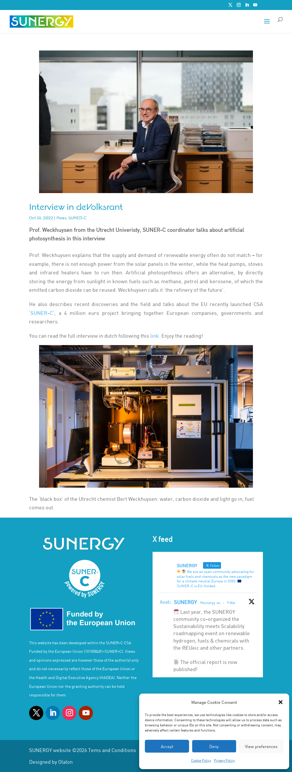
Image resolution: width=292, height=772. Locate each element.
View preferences (261, 746)
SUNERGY (185, 602)
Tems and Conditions (112, 750)
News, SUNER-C (71, 218)
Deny (214, 746)
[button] (280, 702)
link (154, 336)
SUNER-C (42, 313)
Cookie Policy (201, 760)
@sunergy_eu (210, 603)
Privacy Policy (224, 760)
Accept (167, 746)
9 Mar (231, 603)
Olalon (65, 762)
